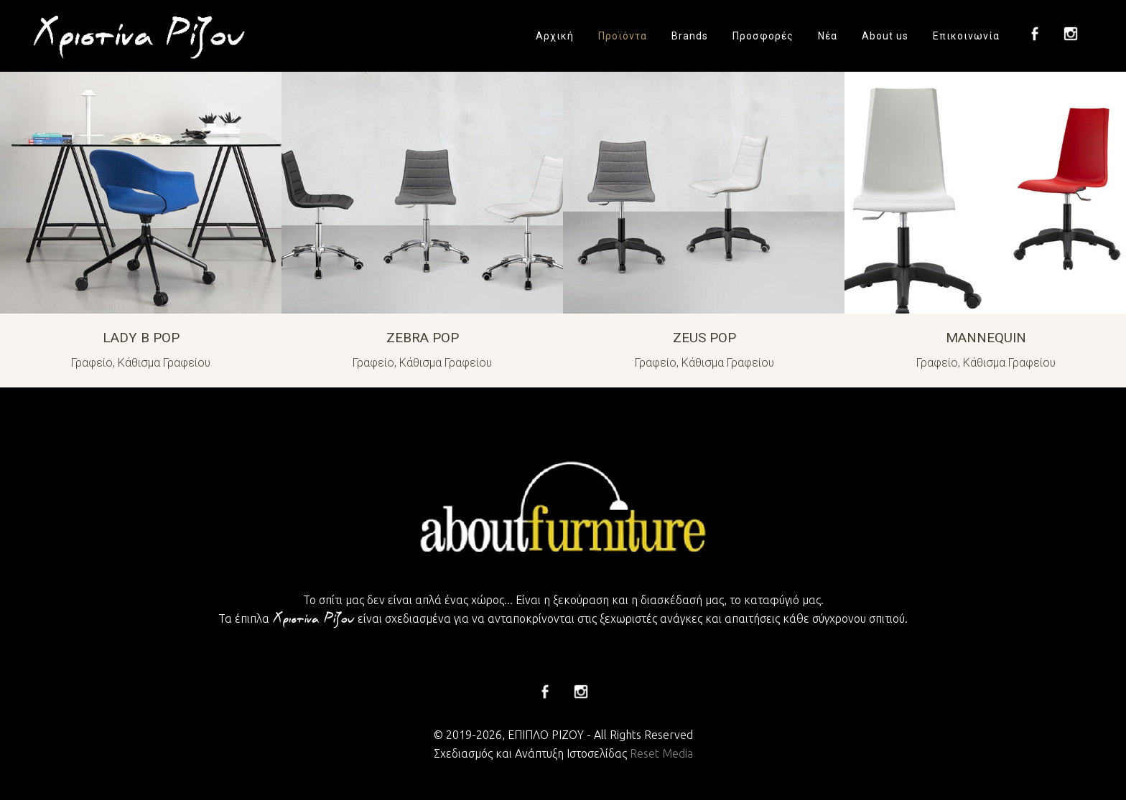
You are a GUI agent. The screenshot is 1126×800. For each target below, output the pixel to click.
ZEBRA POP (422, 337)
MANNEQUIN (986, 337)
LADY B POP (141, 337)
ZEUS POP (704, 337)
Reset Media (661, 753)
